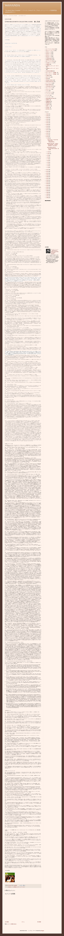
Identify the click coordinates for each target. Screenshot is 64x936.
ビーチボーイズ (22, 15)
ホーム (5, 15)
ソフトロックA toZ (13, 15)
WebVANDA (12, 5)
